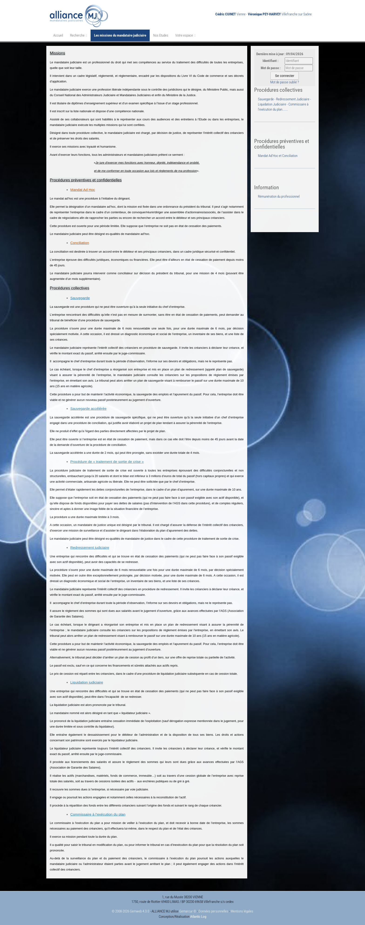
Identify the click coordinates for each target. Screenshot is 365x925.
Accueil (58, 35)
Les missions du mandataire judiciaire (120, 35)
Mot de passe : (271, 68)
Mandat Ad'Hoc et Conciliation (277, 156)
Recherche (78, 35)
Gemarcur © (187, 911)
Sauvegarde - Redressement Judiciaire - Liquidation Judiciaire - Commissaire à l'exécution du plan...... (284, 104)
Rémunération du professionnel (279, 196)
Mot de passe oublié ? (284, 82)
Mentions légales (242, 911)
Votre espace (185, 35)
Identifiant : (270, 61)
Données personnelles (213, 911)
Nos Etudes (160, 35)
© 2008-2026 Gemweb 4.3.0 (130, 911)
